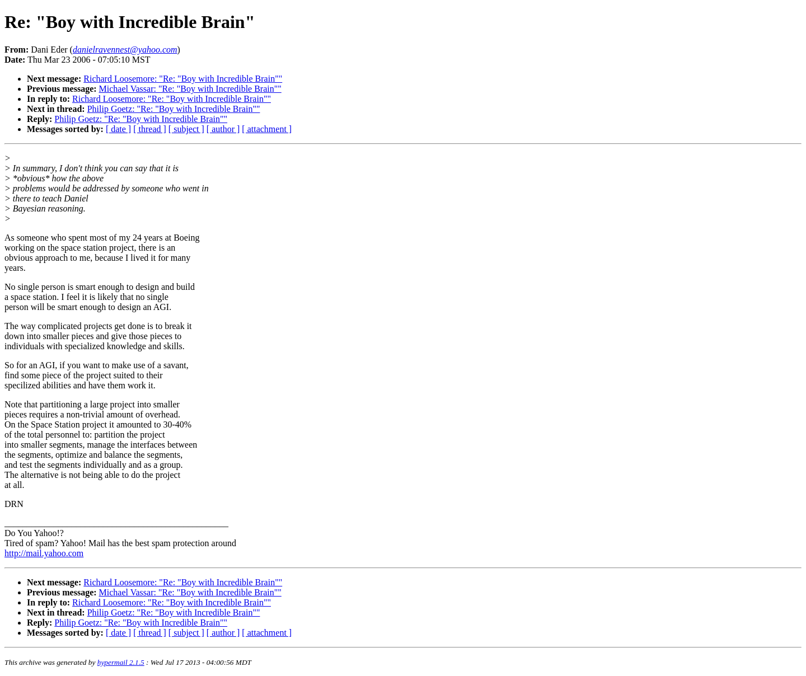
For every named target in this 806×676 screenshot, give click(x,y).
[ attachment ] (267, 129)
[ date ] (118, 129)
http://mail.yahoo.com (43, 553)
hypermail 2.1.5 (120, 662)
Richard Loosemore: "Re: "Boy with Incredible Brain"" (182, 78)
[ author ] (223, 129)
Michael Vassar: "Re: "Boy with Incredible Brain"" (190, 88)
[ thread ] (149, 129)
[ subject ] (186, 129)
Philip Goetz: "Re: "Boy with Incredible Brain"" (173, 109)
